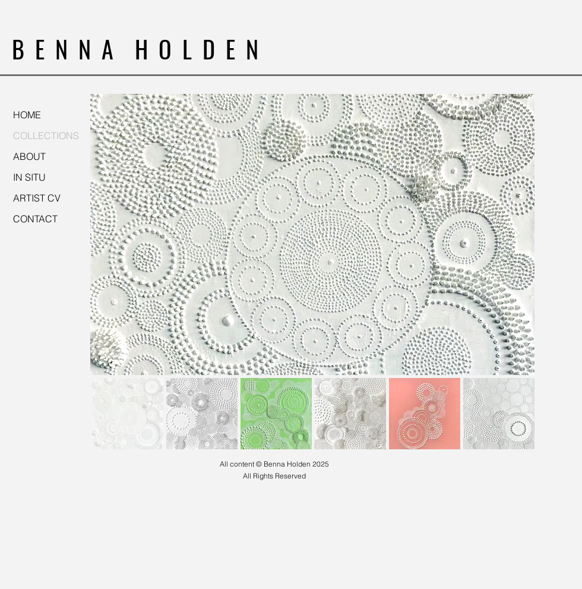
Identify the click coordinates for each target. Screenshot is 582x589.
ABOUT (29, 156)
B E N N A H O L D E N (135, 49)
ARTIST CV (37, 198)
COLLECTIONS (46, 135)
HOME (27, 115)
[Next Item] (514, 234)
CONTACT (35, 219)
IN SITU (29, 177)
